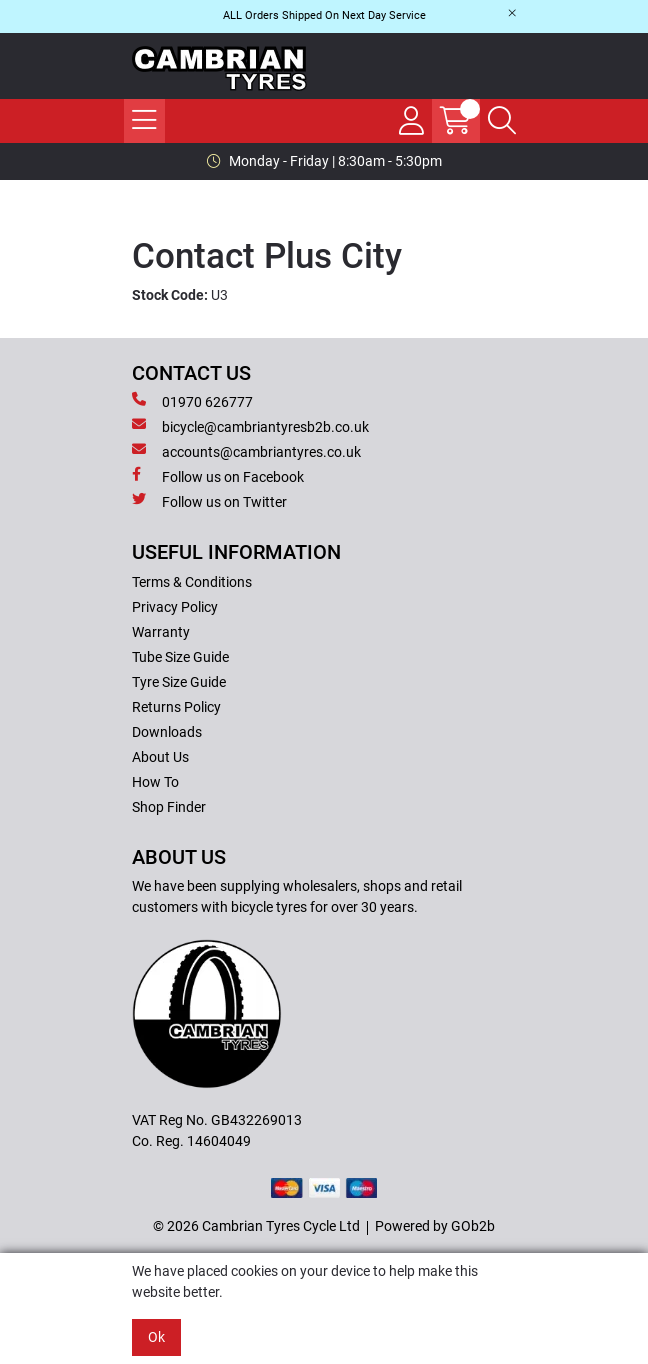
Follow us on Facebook (218, 476)
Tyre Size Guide (179, 682)
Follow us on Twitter (209, 501)
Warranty (161, 632)
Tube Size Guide (180, 657)
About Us (160, 757)
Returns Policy (176, 707)
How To (155, 782)
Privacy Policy (175, 607)
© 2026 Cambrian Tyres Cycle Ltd (256, 1226)
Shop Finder (169, 807)
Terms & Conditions (192, 582)
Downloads (167, 732)
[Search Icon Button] (502, 121)
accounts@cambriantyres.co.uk (246, 451)
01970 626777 (192, 401)
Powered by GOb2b (435, 1226)
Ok (156, 1337)
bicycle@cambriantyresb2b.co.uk (250, 426)
